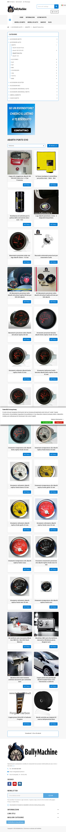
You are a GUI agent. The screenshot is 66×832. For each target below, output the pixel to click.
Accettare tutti (47, 422)
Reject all (59, 422)
